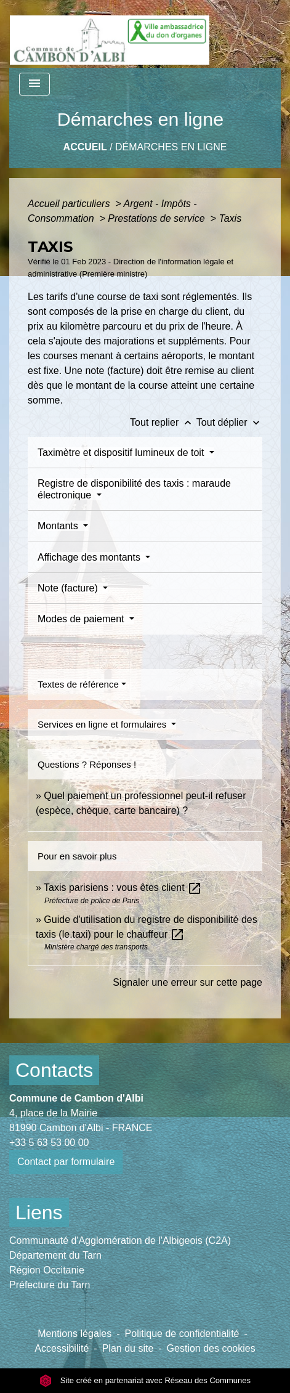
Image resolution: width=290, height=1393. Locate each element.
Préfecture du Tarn (49, 1285)
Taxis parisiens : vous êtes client (123, 887)
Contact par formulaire (66, 1161)
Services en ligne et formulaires (103, 724)
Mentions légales (74, 1333)
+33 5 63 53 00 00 (49, 1142)
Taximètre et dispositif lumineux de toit (122, 452)
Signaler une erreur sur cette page (187, 982)
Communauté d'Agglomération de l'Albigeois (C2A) (120, 1240)
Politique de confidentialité (182, 1333)
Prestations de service (157, 218)
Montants (59, 526)
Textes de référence (78, 684)
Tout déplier (229, 422)
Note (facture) (69, 588)
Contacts (54, 1070)
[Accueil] (109, 33)
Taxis (230, 218)
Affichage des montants (90, 557)
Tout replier (163, 422)
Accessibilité (61, 1348)
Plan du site (128, 1348)
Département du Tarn (55, 1255)
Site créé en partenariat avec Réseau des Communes (145, 1380)
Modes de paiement (82, 619)
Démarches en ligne (171, 147)
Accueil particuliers (70, 203)
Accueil (85, 147)
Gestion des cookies (211, 1348)
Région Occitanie (46, 1270)
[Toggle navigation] (34, 84)
